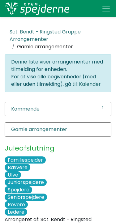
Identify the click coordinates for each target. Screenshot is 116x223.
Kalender (90, 84)
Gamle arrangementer (39, 129)
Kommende (25, 108)
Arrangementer (45, 35)
